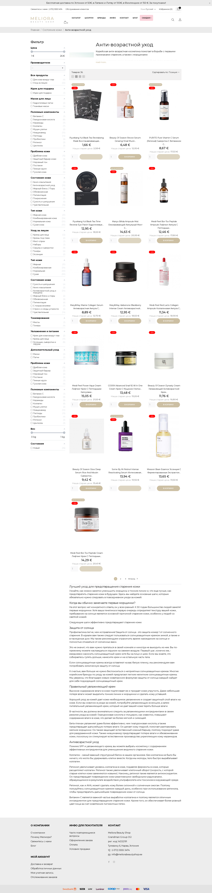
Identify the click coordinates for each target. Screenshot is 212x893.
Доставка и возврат (42, 864)
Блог (135, 18)
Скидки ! (146, 18)
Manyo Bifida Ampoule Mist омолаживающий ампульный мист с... (125, 224)
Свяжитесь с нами (41, 841)
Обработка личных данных (46, 868)
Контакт (124, 18)
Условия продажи (79, 849)
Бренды (101, 18)
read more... (101, 62)
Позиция (174, 72)
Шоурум (89, 18)
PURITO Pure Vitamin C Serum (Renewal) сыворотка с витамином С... (164, 141)
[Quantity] (74, 157)
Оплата (73, 844)
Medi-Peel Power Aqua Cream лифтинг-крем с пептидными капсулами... (86, 388)
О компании (38, 832)
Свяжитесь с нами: (39, 9)
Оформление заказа (81, 840)
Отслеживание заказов (44, 877)
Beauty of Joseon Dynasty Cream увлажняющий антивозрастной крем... (164, 388)
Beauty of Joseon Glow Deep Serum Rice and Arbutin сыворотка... (86, 472)
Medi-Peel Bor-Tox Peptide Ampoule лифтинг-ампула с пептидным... (164, 224)
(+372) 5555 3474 (55, 9)
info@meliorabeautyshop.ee (127, 854)
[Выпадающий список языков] (151, 9)
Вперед (132, 579)
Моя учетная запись (42, 873)
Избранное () (165, 9)
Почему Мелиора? (41, 837)
